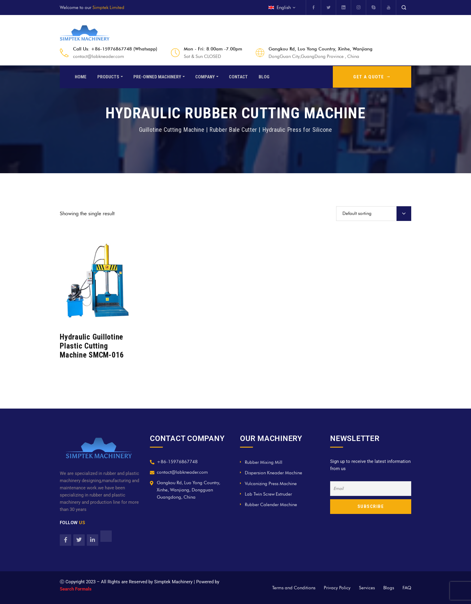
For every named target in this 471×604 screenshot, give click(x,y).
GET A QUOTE (372, 76)
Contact (238, 76)
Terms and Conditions (293, 587)
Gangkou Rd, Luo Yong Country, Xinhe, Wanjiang (320, 49)
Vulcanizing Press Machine (271, 483)
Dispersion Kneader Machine (273, 473)
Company (205, 76)
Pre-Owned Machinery (157, 76)
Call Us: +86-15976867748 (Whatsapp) (115, 49)
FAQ (407, 587)
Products (108, 76)
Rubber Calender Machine (271, 504)
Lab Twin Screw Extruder (268, 494)
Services (367, 587)
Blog (264, 76)
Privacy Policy (337, 587)
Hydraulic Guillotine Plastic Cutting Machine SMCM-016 (92, 346)
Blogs (388, 587)
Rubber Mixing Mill (263, 462)
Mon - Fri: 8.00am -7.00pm (213, 49)
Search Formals (76, 589)
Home (81, 76)
